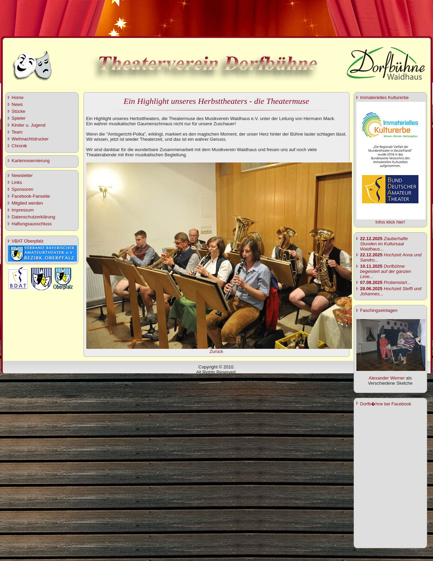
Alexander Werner (387, 378)
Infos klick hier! (390, 222)
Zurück (216, 351)
